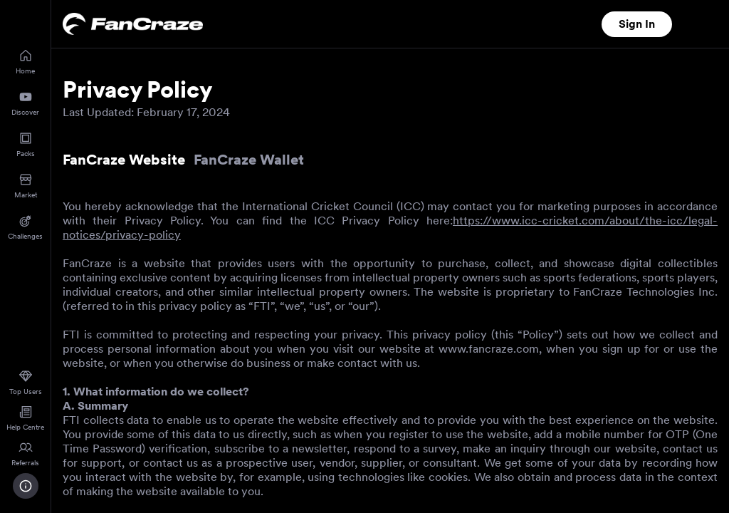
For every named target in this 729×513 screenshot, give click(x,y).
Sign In (637, 24)
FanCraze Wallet (249, 159)
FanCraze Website (124, 159)
